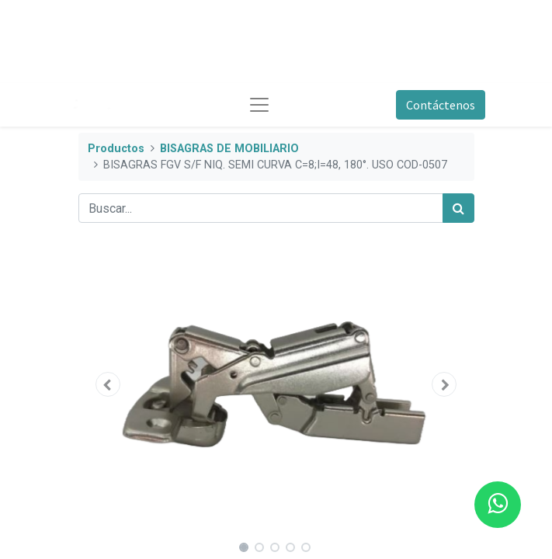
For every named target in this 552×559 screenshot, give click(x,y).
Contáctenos (440, 105)
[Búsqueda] (458, 208)
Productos (116, 148)
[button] (108, 384)
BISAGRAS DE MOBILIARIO (229, 148)
